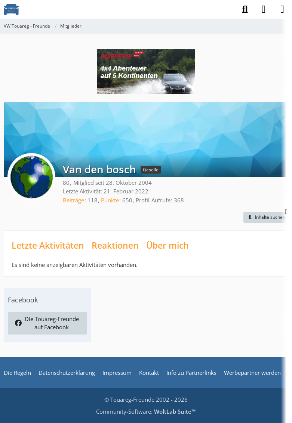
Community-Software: (146, 411)
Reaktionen (115, 245)
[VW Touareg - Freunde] (11, 9)
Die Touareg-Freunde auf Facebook (47, 323)
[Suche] (244, 9)
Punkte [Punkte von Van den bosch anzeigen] (110, 200)
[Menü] (282, 9)
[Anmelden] (263, 9)
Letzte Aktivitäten (48, 245)
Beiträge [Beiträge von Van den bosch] (73, 200)
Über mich (167, 245)
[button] (265, 217)
